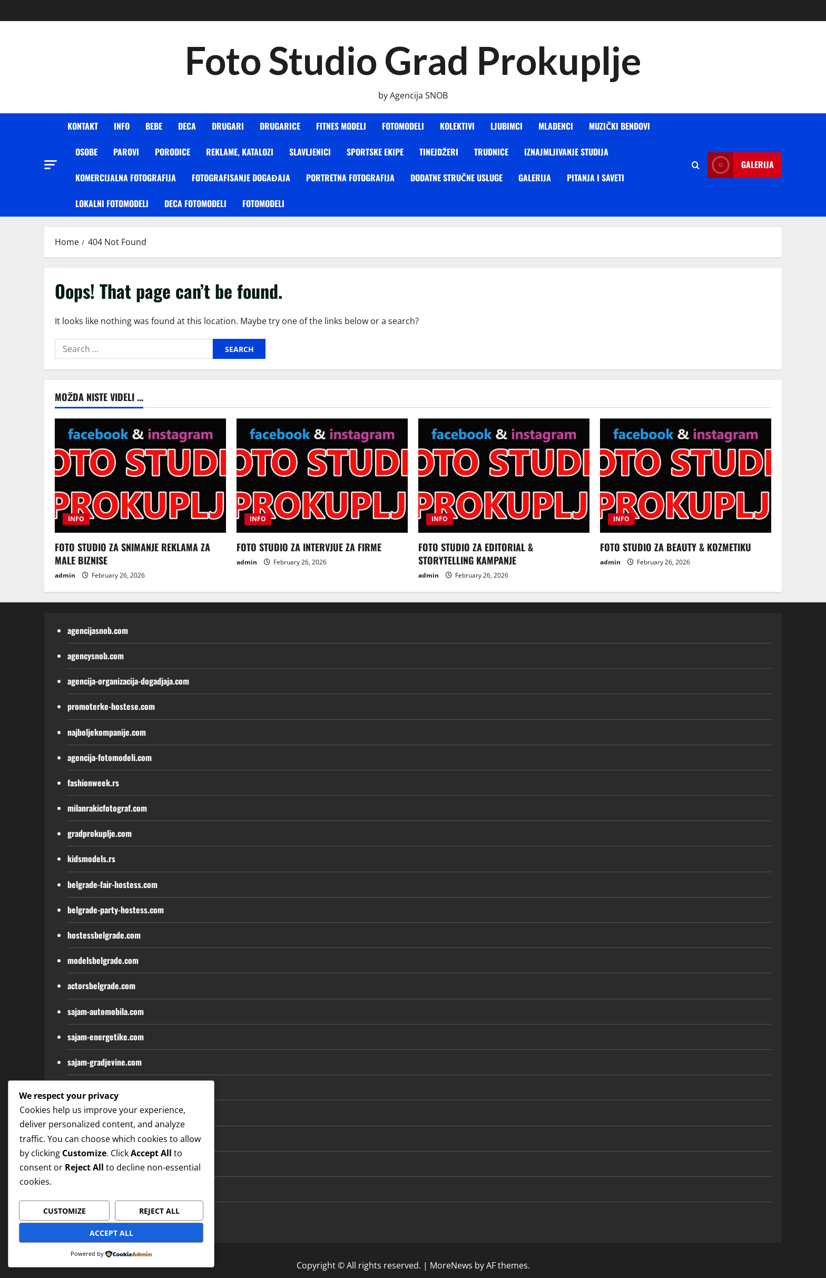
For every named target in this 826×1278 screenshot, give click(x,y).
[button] (50, 164)
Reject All (159, 1211)
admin (65, 575)
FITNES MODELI (341, 126)
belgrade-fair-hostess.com (112, 884)
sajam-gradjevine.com (104, 1062)
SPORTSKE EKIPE (375, 151)
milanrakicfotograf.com (107, 808)
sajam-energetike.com (105, 1036)
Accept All (111, 1233)
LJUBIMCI (506, 126)
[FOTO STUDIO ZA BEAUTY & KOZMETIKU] (685, 475)
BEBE (153, 126)
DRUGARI (228, 126)
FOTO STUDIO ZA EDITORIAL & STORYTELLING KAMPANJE (475, 553)
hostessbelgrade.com (104, 935)
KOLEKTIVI (457, 126)
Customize (64, 1211)
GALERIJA (534, 177)
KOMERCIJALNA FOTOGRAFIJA (125, 177)
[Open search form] (696, 165)
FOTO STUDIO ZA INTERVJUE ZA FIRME (309, 547)
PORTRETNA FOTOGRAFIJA (350, 177)
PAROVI (126, 151)
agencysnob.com (95, 655)
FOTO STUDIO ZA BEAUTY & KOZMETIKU (675, 547)
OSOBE (86, 151)
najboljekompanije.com (106, 732)
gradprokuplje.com (99, 833)
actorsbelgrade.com (101, 985)
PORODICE (172, 151)
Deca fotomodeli (195, 203)
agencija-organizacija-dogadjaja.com (128, 681)
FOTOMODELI (403, 126)
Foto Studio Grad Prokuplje (413, 60)
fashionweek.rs (93, 782)
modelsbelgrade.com (103, 960)
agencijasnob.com (97, 630)
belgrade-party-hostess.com (115, 909)
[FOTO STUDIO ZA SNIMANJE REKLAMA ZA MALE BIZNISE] (140, 475)
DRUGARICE (280, 126)
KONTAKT (82, 126)
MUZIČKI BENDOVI (619, 126)
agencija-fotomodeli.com (109, 757)
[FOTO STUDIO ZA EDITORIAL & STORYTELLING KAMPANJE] (503, 475)
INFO (122, 126)
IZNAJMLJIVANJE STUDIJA (566, 151)
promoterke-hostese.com (111, 706)
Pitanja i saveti (595, 177)
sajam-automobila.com (105, 1011)
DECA (187, 126)
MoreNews (451, 1265)
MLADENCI (555, 126)
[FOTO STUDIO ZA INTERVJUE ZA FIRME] (322, 475)
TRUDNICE (491, 151)
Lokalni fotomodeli (112, 203)
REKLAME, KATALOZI (239, 151)
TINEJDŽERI (438, 151)
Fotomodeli (263, 203)
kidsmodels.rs (91, 858)
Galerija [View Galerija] (740, 165)
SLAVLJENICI (310, 151)
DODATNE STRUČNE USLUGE (456, 177)
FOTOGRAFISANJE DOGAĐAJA (241, 177)
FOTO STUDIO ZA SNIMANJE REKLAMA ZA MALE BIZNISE (132, 553)
